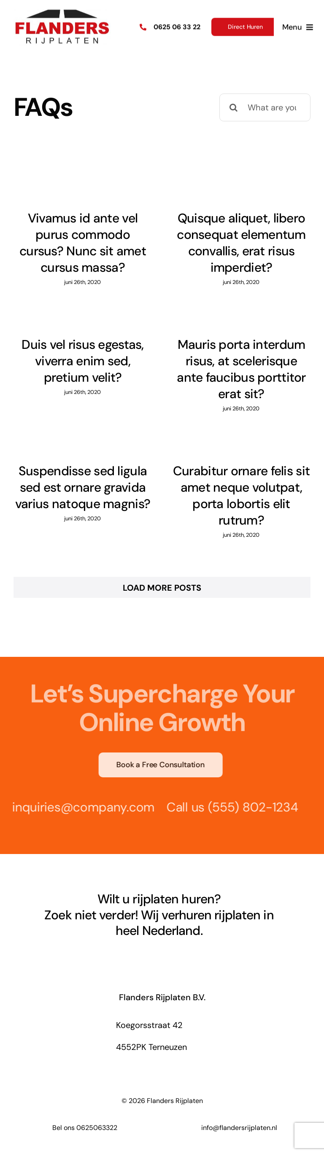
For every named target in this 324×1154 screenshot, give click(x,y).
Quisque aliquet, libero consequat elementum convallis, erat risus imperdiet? (241, 243)
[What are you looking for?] (264, 107)
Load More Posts (162, 587)
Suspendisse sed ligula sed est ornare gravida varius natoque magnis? (82, 487)
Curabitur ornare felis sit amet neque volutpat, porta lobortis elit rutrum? (241, 495)
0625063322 (96, 1127)
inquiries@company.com (81, 807)
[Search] (233, 107)
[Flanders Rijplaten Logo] (62, 10)
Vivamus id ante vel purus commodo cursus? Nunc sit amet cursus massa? (82, 243)
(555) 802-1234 (250, 807)
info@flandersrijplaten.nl (239, 1127)
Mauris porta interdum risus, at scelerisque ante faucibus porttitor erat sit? (241, 369)
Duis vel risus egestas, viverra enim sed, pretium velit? (83, 361)
